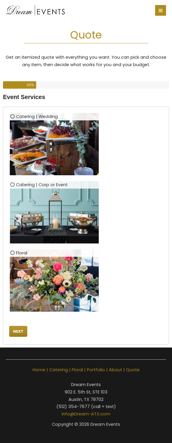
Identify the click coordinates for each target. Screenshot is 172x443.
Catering (58, 370)
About (115, 370)
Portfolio (96, 370)
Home (39, 370)
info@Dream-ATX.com (86, 414)
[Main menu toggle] (160, 10)
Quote (133, 370)
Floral (77, 370)
